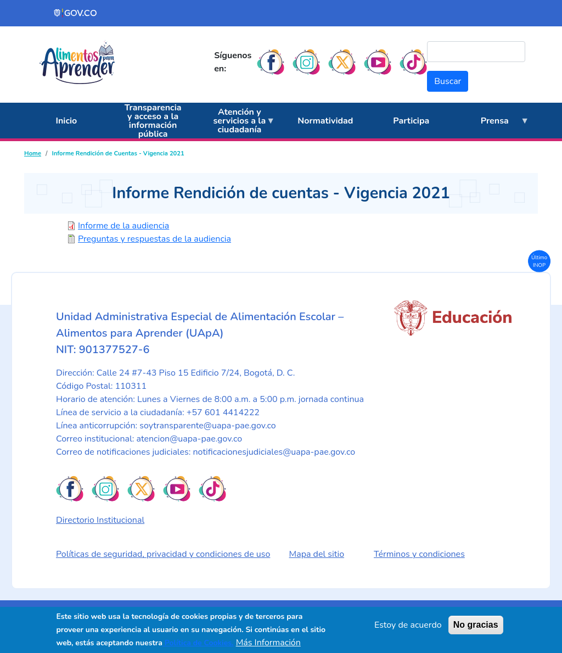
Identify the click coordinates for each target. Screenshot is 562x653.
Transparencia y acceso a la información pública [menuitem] (153, 120)
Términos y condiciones (419, 554)
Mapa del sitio (317, 554)
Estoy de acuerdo (408, 625)
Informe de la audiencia (123, 226)
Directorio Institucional (100, 520)
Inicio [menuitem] (66, 121)
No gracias (475, 624)
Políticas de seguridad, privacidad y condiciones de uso (163, 554)
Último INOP (539, 260)
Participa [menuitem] (411, 121)
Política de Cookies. (198, 643)
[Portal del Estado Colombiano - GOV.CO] (75, 13)
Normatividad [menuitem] (325, 121)
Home (32, 153)
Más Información (268, 643)
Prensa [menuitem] (491, 127)
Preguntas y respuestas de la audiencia (154, 239)
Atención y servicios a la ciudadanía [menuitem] (237, 122)
